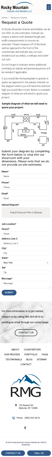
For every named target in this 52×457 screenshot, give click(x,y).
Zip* (4, 267)
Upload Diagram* (10, 204)
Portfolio (30, 354)
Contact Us (13, 453)
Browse (38, 212)
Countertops (32, 350)
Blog (29, 359)
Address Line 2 (9, 238)
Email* (5, 193)
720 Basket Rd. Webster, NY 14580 (28, 406)
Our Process (12, 354)
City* (4, 248)
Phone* (5, 182)
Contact (26, 364)
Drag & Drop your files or (26, 212)
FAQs (45, 354)
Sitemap (42, 359)
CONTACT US (26, 333)
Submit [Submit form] (9, 293)
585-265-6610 (32, 316)
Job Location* (9, 224)
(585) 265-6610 (32, 418)
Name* (5, 171)
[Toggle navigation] (49, 7)
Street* (5, 229)
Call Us (39, 453)
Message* (7, 278)
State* (5, 258)
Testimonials (13, 359)
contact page (41, 322)
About (15, 350)
